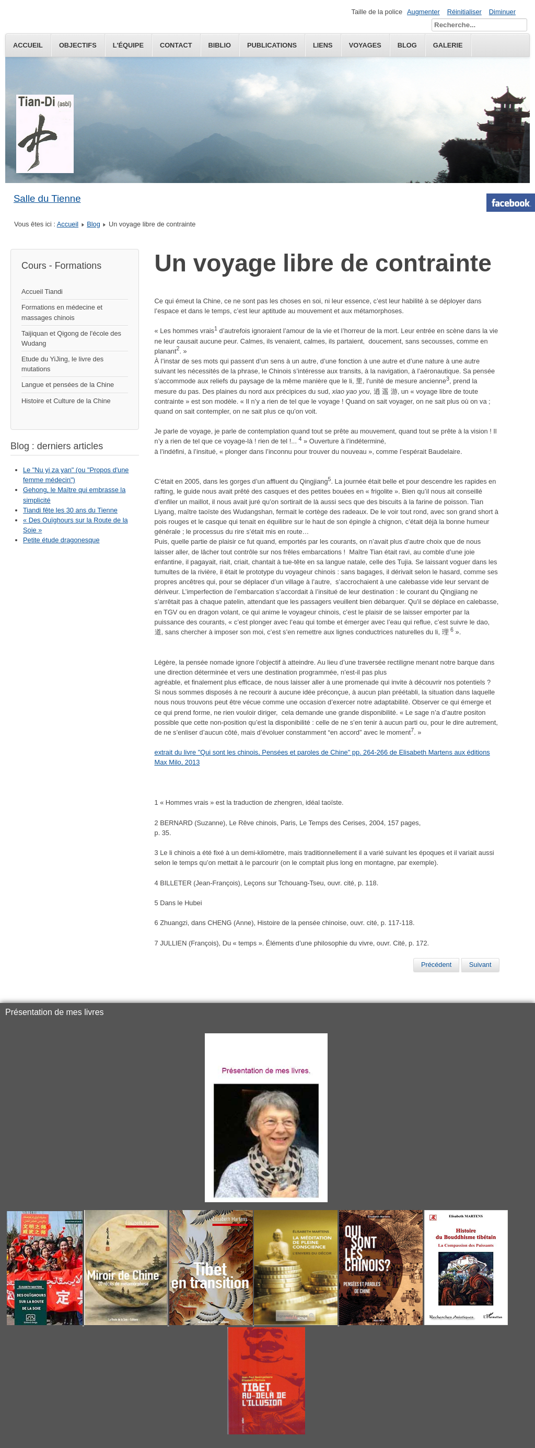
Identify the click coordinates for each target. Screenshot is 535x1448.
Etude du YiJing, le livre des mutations (62, 364)
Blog (93, 224)
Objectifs (78, 45)
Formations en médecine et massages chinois (61, 312)
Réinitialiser (464, 12)
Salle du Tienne (47, 198)
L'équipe (128, 45)
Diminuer (502, 12)
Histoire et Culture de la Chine (66, 401)
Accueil (28, 45)
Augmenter (423, 12)
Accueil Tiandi (42, 291)
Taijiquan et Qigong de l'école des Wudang (71, 338)
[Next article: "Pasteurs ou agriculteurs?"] (480, 965)
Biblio (219, 45)
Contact (176, 45)
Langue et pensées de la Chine (67, 385)
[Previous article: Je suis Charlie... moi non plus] (436, 965)
